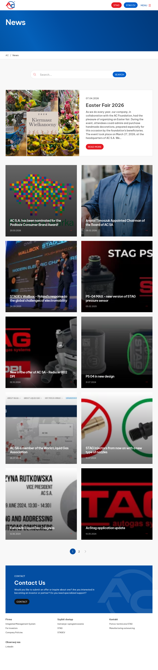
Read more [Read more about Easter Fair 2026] (94, 146)
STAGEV (61, 632)
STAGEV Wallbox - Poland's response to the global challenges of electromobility (38, 298)
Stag (116, 5)
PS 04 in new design (100, 376)
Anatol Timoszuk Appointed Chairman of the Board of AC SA (115, 222)
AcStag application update (105, 528)
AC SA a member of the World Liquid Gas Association (39, 450)
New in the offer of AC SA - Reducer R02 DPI (38, 374)
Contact (22, 601)
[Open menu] (145, 5)
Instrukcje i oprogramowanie (70, 623)
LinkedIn (9, 646)
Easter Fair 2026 (105, 104)
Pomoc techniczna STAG (121, 623)
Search (119, 74)
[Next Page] (85, 551)
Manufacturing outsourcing (122, 628)
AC (7, 55)
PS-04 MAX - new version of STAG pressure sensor (111, 298)
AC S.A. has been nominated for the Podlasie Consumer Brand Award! (35, 222)
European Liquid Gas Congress (32, 528)
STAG (60, 628)
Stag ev (130, 5)
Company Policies (14, 632)
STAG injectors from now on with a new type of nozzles (114, 450)
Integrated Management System (21, 623)
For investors (11, 628)
